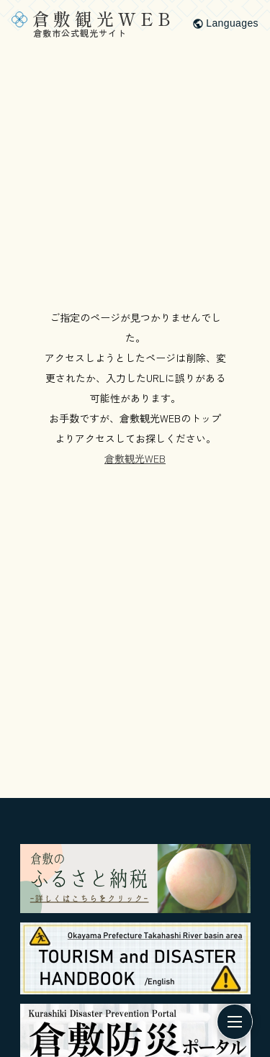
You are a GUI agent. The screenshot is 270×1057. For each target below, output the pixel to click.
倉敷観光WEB (135, 458)
